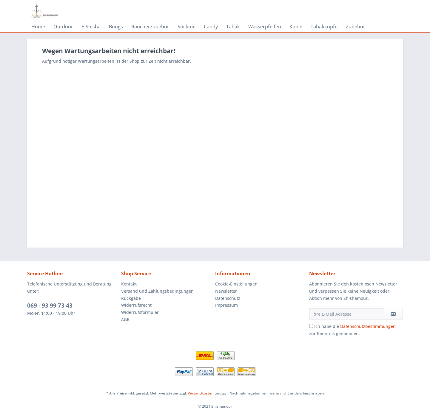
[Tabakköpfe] (324, 26)
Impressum (226, 305)
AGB (125, 319)
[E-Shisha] (91, 26)
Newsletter (226, 291)
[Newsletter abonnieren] (393, 314)
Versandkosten (201, 393)
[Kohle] (295, 26)
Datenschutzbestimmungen (368, 326)
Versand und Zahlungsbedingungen (157, 291)
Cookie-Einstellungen (236, 284)
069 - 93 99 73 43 (50, 305)
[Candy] (211, 26)
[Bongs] (116, 26)
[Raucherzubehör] (150, 26)
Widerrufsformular (140, 312)
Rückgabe (131, 298)
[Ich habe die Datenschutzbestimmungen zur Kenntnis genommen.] (311, 326)
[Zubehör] (355, 26)
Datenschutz (227, 298)
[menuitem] (38, 26)
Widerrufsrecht (136, 305)
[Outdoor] (63, 26)
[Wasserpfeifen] (264, 26)
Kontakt (129, 284)
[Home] (38, 26)
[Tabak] (233, 26)
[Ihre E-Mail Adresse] (346, 314)
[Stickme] (186, 26)
